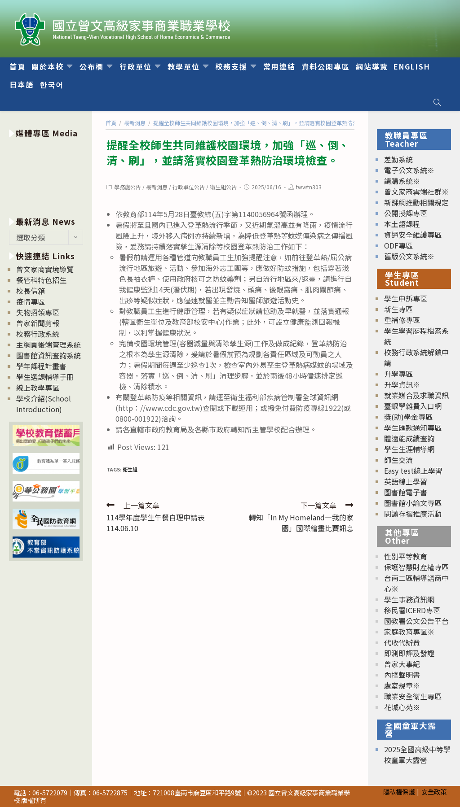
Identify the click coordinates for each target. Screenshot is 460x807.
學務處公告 (127, 187)
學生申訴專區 (405, 298)
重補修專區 (402, 319)
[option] (46, 175)
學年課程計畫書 (41, 366)
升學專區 (398, 373)
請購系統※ (402, 180)
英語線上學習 (405, 481)
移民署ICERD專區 (412, 610)
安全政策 (434, 791)
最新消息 (157, 187)
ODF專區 (398, 245)
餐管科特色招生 (41, 280)
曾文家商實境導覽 (45, 269)
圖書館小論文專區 (413, 502)
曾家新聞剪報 (37, 323)
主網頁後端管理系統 (48, 344)
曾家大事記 (402, 664)
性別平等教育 (405, 556)
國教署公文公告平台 (416, 620)
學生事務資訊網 (409, 599)
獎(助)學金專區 (408, 416)
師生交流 (398, 459)
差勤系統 (398, 159)
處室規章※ (402, 685)
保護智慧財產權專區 (416, 567)
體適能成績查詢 (409, 438)
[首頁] (111, 123)
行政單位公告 (188, 187)
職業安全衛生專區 (413, 696)
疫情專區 (30, 301)
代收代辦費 (402, 642)
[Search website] (437, 102)
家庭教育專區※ (409, 631)
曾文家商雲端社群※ (416, 191)
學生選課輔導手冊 (45, 376)
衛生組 (130, 469)
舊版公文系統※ (409, 256)
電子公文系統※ (409, 170)
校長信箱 (30, 290)
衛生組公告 (223, 187)
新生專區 (398, 309)
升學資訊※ (402, 384)
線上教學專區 (37, 387)
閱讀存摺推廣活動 (413, 513)
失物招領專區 (37, 312)
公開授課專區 (405, 213)
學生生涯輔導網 (409, 449)
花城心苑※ (402, 707)
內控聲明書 (402, 674)
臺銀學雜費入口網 (413, 406)
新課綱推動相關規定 (416, 202)
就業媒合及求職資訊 (416, 395)
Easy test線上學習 (413, 470)
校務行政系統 (37, 333)
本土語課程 (402, 223)
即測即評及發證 (409, 653)
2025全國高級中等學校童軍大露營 (417, 754)
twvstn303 (309, 187)
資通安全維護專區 (413, 234)
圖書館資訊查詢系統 (48, 355)
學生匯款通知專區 (413, 427)
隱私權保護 (399, 791)
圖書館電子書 (405, 492)
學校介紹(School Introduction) (43, 403)
